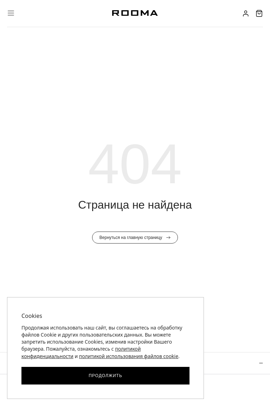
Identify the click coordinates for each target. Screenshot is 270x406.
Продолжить (105, 375)
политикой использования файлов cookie (128, 356)
